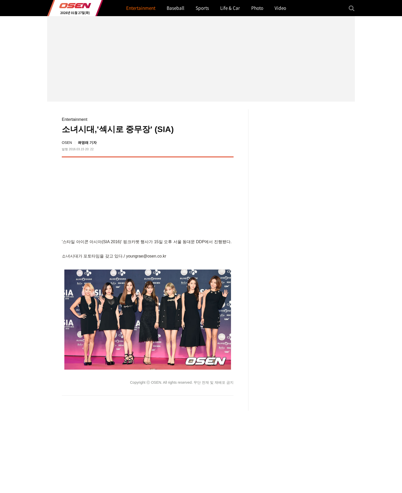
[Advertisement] (190, 197)
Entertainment (74, 119)
